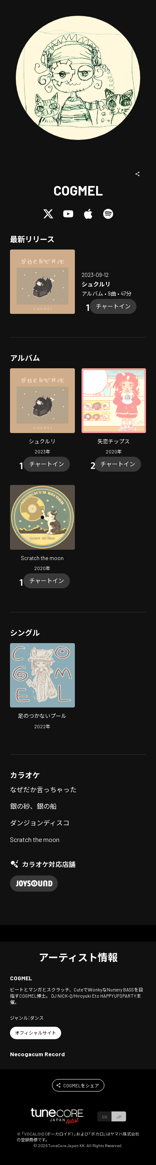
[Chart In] (113, 306)
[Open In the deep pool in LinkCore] (42, 687)
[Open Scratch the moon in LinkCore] (42, 529)
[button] (137, 174)
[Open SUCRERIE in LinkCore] (42, 282)
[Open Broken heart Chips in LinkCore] (114, 412)
